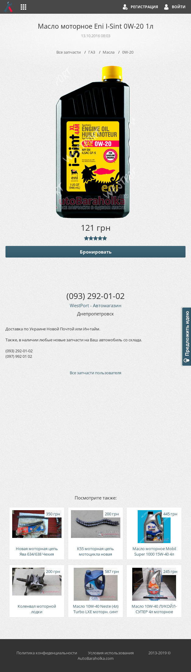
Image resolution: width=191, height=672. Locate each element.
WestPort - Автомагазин (96, 305)
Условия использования (111, 653)
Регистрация (144, 6)
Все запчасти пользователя (95, 372)
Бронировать (95, 252)
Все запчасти (68, 52)
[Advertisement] (95, 434)
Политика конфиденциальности (46, 653)
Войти (179, 6)
